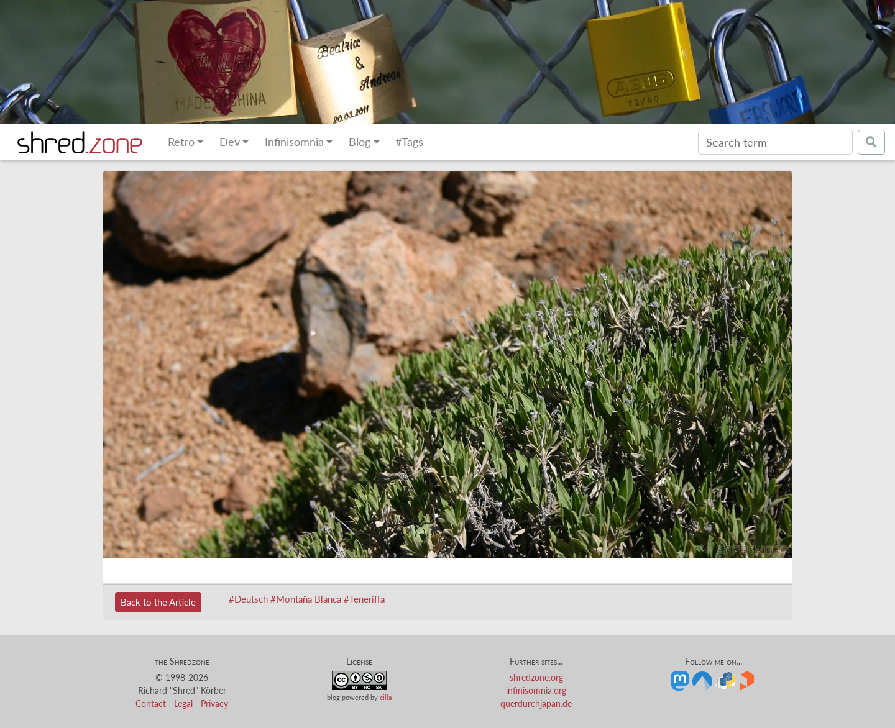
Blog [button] (359, 141)
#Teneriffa (364, 598)
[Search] (775, 142)
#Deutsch (248, 598)
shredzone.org (536, 677)
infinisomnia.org (536, 690)
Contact (150, 703)
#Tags (409, 141)
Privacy (214, 703)
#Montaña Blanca (305, 598)
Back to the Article (158, 601)
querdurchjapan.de (536, 703)
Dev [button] (229, 141)
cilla (386, 697)
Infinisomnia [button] (294, 141)
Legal (183, 703)
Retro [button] (181, 141)
